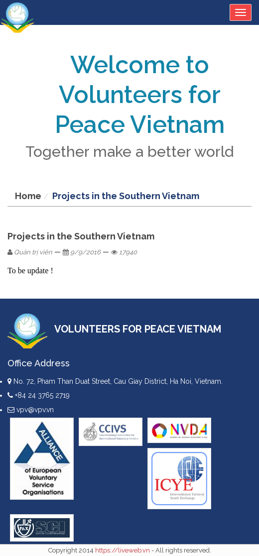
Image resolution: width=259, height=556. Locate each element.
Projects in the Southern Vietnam (125, 196)
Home (28, 196)
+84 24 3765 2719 (38, 395)
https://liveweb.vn (122, 550)
